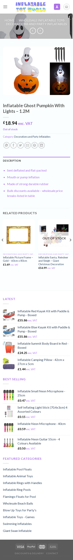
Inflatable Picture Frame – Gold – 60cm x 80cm (18, 259)
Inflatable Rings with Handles (22, 483)
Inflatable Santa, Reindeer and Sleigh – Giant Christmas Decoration (53, 261)
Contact (52, 553)
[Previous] (3, 247)
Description (12, 160)
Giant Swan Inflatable (17, 530)
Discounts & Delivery (29, 553)
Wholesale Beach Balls (18, 503)
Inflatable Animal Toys (18, 476)
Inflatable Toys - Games (19, 517)
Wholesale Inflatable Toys (42, 20)
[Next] (70, 247)
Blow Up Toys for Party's (19, 510)
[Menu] (5, 6)
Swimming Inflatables (17, 523)
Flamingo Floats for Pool (19, 496)
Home (10, 20)
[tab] (36, 161)
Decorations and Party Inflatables (36, 24)
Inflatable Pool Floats (17, 469)
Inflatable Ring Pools (17, 489)
